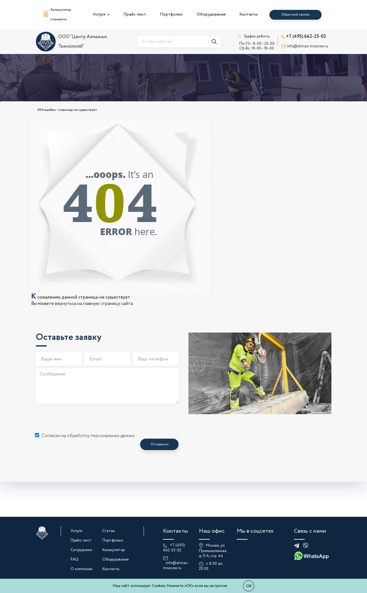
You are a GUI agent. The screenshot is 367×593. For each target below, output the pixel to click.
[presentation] (84, 418)
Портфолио (171, 14)
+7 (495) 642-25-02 (303, 36)
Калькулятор (113, 550)
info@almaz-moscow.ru (304, 46)
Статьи (108, 531)
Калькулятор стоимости (57, 14)
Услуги (99, 14)
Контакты (249, 14)
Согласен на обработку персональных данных (85, 436)
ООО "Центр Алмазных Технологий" (71, 41)
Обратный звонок (295, 14)
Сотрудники (81, 550)
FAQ (74, 559)
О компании (81, 569)
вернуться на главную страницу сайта (94, 303)
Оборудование (211, 14)
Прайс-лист (135, 14)
